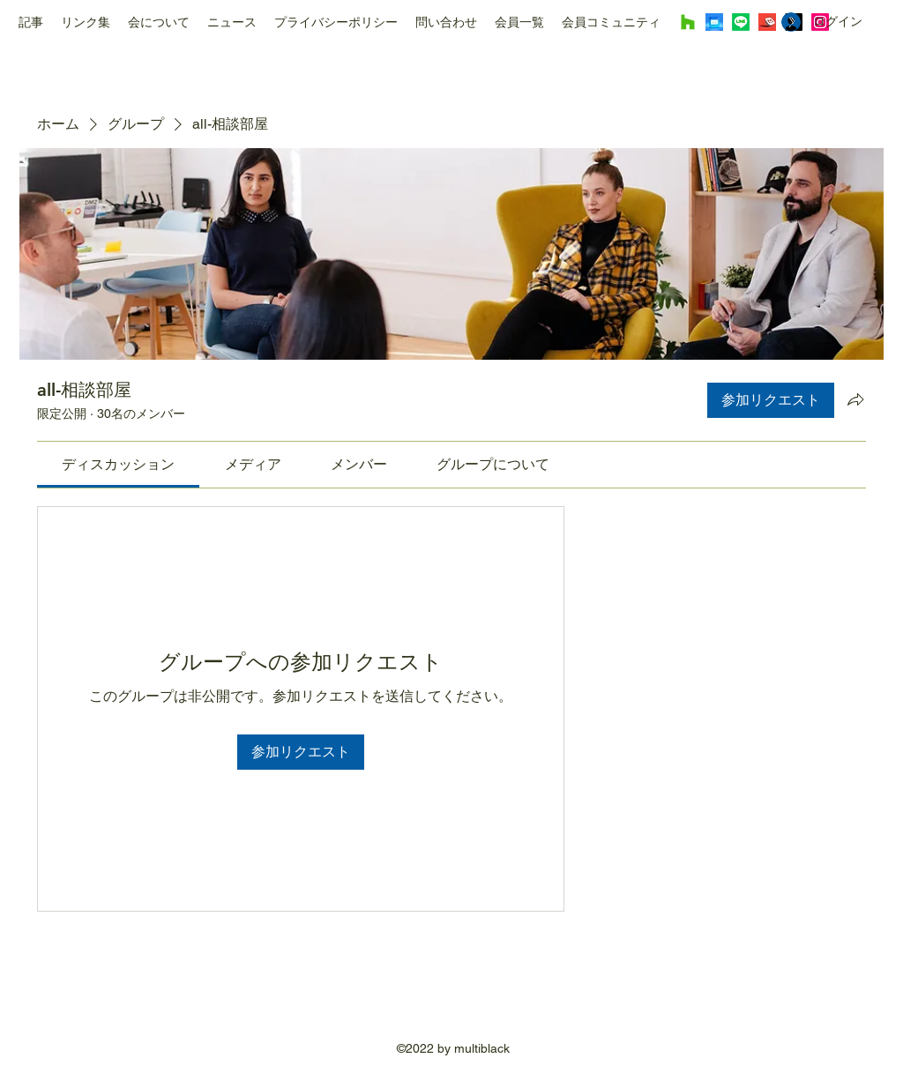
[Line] (741, 22)
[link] (118, 464)
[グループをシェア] (855, 399)
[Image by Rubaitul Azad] (767, 22)
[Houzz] (688, 22)
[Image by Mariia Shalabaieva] (714, 22)
